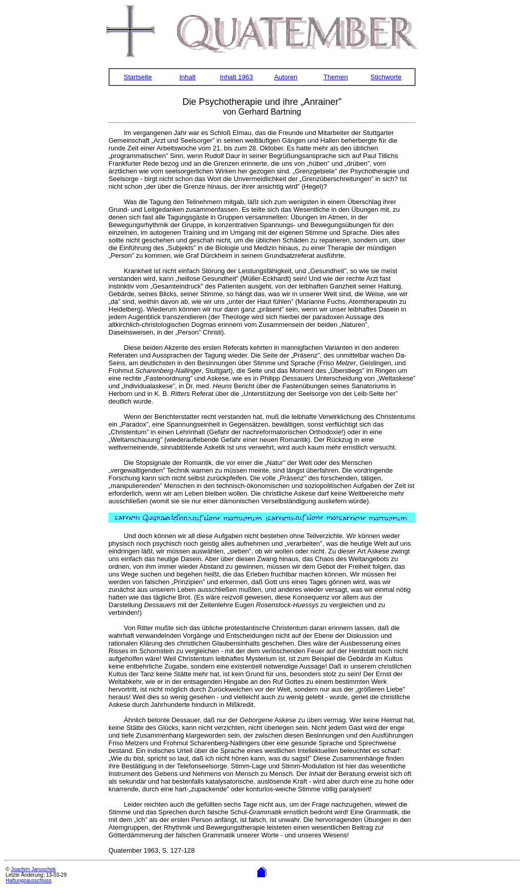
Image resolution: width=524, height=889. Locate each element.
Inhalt (187, 77)
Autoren (286, 77)
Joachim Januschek (33, 869)
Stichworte (386, 77)
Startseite (138, 77)
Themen (335, 77)
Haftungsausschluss (29, 880)
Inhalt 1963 (236, 77)
